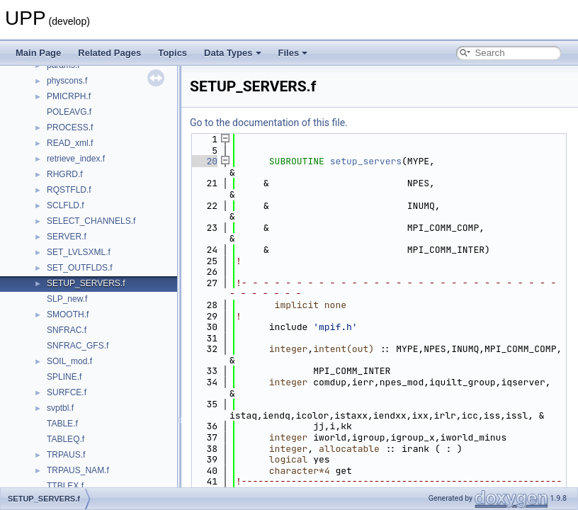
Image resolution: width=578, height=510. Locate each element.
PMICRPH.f (69, 96)
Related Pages (109, 52)
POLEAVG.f (69, 112)
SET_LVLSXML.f (78, 252)
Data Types (232, 52)
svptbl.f (60, 408)
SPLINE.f (64, 377)
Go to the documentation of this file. (269, 122)
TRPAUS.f (66, 455)
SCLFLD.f (65, 205)
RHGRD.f (65, 174)
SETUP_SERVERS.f (86, 283)
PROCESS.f (70, 127)
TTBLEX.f (65, 486)
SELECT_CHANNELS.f (91, 221)
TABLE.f (62, 424)
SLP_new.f (67, 299)
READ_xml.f (70, 143)
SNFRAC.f (66, 330)
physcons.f (67, 81)
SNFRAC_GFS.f (77, 346)
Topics (172, 52)
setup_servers (366, 161)
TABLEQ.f (65, 439)
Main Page (38, 52)
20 (203, 161)
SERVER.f (66, 237)
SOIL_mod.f (69, 361)
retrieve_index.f (76, 159)
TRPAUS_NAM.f (78, 470)
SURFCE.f (66, 392)
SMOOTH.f (68, 314)
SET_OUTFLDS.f (80, 268)
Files (293, 52)
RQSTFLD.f (69, 190)
